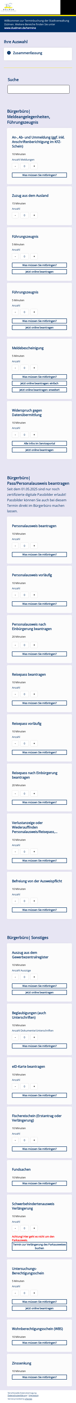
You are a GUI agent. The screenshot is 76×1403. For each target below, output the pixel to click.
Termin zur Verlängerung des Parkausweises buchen (39, 1246)
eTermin (28, 1399)
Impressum (34, 1395)
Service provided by (20, 1399)
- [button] (15, 166)
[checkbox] (39, 156)
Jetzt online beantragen (40, 271)
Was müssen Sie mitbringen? (39, 175)
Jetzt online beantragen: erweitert (39, 390)
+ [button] (34, 166)
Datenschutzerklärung (17, 1395)
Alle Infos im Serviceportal (39, 443)
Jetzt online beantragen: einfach (39, 383)
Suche (13, 79)
